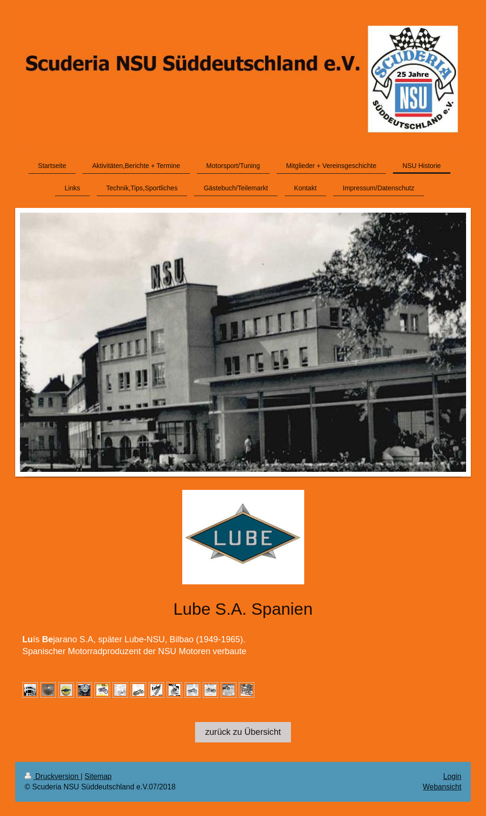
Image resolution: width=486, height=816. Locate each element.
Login (452, 776)
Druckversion (53, 776)
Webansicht (442, 787)
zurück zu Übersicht (243, 732)
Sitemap (98, 776)
